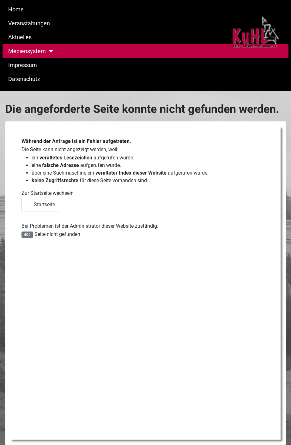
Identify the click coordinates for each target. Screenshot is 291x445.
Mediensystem (27, 51)
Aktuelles (20, 37)
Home (16, 9)
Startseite (41, 204)
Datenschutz (24, 79)
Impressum (22, 65)
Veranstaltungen (29, 23)
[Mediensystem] (50, 51)
